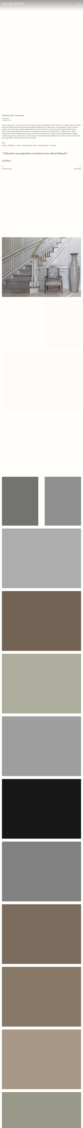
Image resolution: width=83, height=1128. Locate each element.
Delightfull (11, 145)
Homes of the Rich (43, 145)
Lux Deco (18, 145)
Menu (79, 4)
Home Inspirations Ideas (29, 145)
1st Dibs (4, 145)
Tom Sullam (53, 145)
